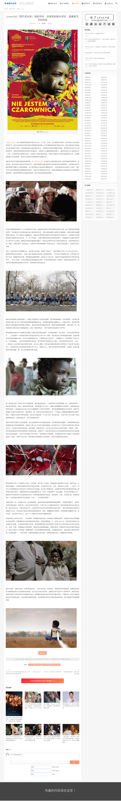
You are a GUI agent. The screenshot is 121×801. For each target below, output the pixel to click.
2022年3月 (104, 138)
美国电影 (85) (88, 205)
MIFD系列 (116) (110, 196)
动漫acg (109, 3)
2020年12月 (88, 158)
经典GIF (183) (99, 190)
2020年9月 (104, 161)
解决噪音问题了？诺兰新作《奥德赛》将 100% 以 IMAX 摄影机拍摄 (33, 738)
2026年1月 (104, 80)
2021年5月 (104, 151)
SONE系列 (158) (89, 193)
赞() (42, 653)
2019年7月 (104, 179)
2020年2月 (88, 171)
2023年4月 (88, 123)
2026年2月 (88, 80)
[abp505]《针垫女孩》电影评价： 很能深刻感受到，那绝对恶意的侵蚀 (61, 672)
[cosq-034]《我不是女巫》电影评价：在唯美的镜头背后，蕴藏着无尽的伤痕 (51, 659)
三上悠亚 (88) (88, 202)
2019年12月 (88, 174)
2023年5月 (104, 120)
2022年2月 (88, 141)
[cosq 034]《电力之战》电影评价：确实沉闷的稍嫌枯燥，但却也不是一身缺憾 (14, 719)
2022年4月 (88, 138)
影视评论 (86, 3)
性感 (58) (98, 214)
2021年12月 (88, 143)
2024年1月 (104, 110)
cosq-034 (45, 132)
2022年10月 (88, 130)
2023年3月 (104, 123)
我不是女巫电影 (46, 664)
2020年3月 (104, 168)
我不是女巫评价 (56, 664)
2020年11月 (104, 158)
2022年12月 (88, 128)
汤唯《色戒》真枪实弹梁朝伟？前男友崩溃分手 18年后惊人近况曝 (52, 738)
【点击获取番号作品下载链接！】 (42, 681)
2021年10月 (88, 146)
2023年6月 (88, 120)
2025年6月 (88, 90)
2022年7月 (104, 133)
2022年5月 (104, 135)
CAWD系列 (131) (110, 193)
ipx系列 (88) (99, 202)
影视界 (75, 3)
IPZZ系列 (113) (99, 199)
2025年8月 (88, 87)
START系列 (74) (110, 205)
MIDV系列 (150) (100, 193)
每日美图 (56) (109, 214)
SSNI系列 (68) (99, 211)
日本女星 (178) (110, 190)
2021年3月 (104, 153)
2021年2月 (88, 156)
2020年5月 (104, 166)
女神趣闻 (64, 3)
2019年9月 (104, 176)
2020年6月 (88, 166)
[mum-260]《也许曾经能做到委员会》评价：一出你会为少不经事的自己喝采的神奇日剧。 (23, 672)
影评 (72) (108, 208)
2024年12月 (88, 97)
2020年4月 (88, 168)
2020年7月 (104, 163)
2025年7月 (104, 87)
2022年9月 (104, 130)
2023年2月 (88, 125)
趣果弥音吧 (10, 3)
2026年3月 (104, 77)
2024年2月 (88, 110)
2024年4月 (88, 108)
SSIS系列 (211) (89, 190)
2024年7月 (104, 102)
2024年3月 (104, 108)
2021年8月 (88, 148)
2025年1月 (104, 95)
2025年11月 (104, 82)
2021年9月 (104, 146)
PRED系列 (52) (99, 217)
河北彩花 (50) (109, 217)
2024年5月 (104, 105)
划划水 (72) (88, 211)
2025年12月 (88, 82)
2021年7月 (104, 148)
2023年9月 (104, 115)
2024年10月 (88, 100)
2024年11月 (104, 97)
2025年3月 (104, 92)
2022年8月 (88, 133)
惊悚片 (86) (109, 202)
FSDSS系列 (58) (89, 214)
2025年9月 (104, 85)
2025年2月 (88, 95)
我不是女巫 (11, 142)
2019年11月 (104, 174)
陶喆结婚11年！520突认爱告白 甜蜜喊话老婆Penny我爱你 (71, 706)
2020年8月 (88, 163)
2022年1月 (104, 141)
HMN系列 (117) (100, 196)
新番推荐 (97, 3)
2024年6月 (88, 105)
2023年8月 (88, 118)
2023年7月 (104, 118)
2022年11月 (104, 128)
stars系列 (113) (89, 199)
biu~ (74, 762)
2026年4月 (88, 77)
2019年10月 (88, 176)
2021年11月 (104, 143)
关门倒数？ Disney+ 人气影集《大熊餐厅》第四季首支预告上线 (52, 706)
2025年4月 (88, 92)
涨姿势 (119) (88, 196)
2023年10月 (88, 115)
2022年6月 (88, 135)
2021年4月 (88, 153)
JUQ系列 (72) (99, 208)
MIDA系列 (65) (110, 211)
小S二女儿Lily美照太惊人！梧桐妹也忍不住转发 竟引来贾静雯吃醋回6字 (14, 738)
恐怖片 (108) (109, 199)
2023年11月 (104, 113)
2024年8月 (88, 102)
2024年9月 (104, 100)
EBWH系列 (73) (89, 208)
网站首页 (52, 3)
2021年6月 (88, 151)
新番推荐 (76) (99, 205)
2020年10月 (88, 161)
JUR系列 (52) (88, 217)
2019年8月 (88, 179)
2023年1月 (104, 125)
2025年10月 (88, 85)
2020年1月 (104, 171)
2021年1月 (104, 156)
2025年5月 (104, 90)
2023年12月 (88, 113)
